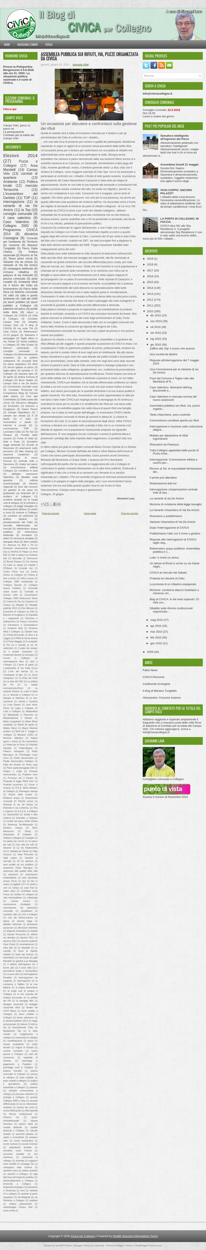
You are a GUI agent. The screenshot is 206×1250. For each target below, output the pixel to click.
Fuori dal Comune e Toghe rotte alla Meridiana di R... (172, 380)
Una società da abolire (163, 354)
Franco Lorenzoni (29, 621)
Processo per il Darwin (20, 778)
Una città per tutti (25, 844)
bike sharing (26, 451)
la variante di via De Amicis (20, 205)
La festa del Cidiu (28, 678)
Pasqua (7, 434)
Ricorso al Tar (29, 255)
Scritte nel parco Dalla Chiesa (22, 821)
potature (33, 1087)
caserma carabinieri (16, 454)
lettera (24, 1024)
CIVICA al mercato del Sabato (168, 572)
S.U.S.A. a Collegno (28, 811)
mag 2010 (157, 619)
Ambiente (10, 182)
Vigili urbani (10, 858)
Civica (48, 44)
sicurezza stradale (24, 538)
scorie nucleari (10, 1144)
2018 (150, 264)
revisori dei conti (25, 1107)
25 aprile (8, 376)
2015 (150, 282)
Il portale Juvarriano (20, 651)
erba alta (8, 948)
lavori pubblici (16, 302)
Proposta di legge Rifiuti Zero (18, 781)
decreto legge (24, 921)
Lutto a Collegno (12, 711)
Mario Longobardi (12, 721)
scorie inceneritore (23, 1141)
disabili (34, 931)
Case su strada (15, 565)
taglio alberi (9, 370)
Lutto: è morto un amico (164, 557)
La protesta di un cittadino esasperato (173, 584)
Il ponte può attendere (163, 477)
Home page (90, 513)
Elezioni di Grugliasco (14, 615)
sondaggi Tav (27, 1164)
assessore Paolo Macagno (18, 868)
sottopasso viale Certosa (17, 1167)
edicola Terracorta (16, 934)
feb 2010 (156, 637)
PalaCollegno (25, 748)
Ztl (18, 861)
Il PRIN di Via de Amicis (26, 638)
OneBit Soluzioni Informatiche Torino (135, 1236)
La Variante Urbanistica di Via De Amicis (174, 510)
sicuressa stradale (13, 1154)
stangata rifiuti (11, 541)
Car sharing (32, 561)
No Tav (30, 431)
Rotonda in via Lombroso (16, 808)
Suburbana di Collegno (17, 834)
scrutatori (27, 535)
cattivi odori (9, 891)
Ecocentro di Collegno (14, 611)
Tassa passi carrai (20, 258)
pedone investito (12, 1071)
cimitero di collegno (24, 894)
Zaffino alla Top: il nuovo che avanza (172, 348)
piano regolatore (17, 364)
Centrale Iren (26, 568)
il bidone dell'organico (19, 964)
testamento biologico (13, 1187)
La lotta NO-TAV (15, 681)
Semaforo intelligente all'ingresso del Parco (174, 137)
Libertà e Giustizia (28, 701)
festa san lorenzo (24, 954)
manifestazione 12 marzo (20, 1041)
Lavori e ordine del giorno (158, 116)
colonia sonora (20, 901)
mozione (14, 245)
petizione (28, 515)
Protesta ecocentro (13, 784)
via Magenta (24, 1197)
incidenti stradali (12, 499)
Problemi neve (30, 774)
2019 (150, 258)
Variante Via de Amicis (18, 261)
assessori (13, 874)
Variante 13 (9, 848)
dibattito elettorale (12, 924)
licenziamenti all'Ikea (14, 509)
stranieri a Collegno (17, 1174)
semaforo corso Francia (17, 1150)
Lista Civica (10, 331)
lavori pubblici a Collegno (20, 303)
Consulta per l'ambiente (20, 240)
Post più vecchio (129, 513)
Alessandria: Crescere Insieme (162, 697)
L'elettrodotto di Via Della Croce (20, 668)
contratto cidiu (10, 914)
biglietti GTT (19, 884)
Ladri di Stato (31, 691)
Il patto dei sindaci (28, 648)
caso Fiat (29, 888)
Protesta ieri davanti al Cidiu (167, 578)
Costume (29, 601)
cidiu (11, 295)
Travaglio (29, 838)
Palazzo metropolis (13, 751)
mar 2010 (156, 631)
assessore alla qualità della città (20, 871)
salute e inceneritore (13, 1137)
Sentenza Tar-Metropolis (20, 824)
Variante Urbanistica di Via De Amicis (172, 521)
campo (15, 888)
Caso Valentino (16, 222)
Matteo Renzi (10, 728)
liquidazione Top (12, 1031)
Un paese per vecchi (13, 841)
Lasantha (99, 1245)
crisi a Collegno (30, 914)
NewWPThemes (63, 1245)
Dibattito (20, 605)
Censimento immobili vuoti (23, 386)
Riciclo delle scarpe (20, 794)
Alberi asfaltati (30, 542)
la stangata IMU (24, 1001)
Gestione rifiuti (15, 628)
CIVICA (23, 315)
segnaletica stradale (20, 1147)
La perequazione (13, 131)
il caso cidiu (25, 968)
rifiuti (35, 364)
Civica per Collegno (83, 1236)
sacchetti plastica (24, 1134)
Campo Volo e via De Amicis (20, 383)
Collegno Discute (12, 585)
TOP (27, 198)
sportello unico (10, 1170)
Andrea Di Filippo (19, 552)
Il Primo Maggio (14, 641)
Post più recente (50, 513)
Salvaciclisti (13, 814)
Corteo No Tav (14, 601)
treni (22, 1190)
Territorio (32, 241)
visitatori (33, 1200)
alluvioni (29, 861)
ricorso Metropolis (12, 1110)
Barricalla (17, 558)
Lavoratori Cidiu (12, 431)
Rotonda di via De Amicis (18, 804)
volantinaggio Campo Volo (18, 1207)
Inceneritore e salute (17, 422)
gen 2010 (156, 643)
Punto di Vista (25, 438)
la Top (25, 210)
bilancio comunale (26, 292)
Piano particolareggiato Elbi (20, 768)
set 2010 (156, 332)
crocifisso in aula (28, 470)
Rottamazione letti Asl (163, 483)
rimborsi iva (11, 1117)
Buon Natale (26, 380)
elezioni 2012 (10, 941)
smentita (20, 1161)
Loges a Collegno (24, 708)
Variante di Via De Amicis (20, 265)
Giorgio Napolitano (19, 412)
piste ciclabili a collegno (15, 1081)
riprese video (26, 1124)
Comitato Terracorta (20, 389)
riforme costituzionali (20, 1114)
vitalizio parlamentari (20, 1204)
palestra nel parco (14, 308)
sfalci (6, 538)
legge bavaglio (25, 506)
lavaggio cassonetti (13, 1004)
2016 (150, 276)
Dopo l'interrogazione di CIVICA (169, 527)
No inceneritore (30, 741)
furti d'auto (24, 957)
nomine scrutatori (13, 1051)
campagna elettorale (20, 268)
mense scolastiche (13, 1044)
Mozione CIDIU (25, 735)
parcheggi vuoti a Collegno (18, 1067)
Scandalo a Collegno (27, 818)
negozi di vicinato (24, 1047)
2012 (150, 299)
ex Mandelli (24, 948)
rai (21, 1104)
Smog (28, 831)
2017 (150, 270)
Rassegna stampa (27, 44)
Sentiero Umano (12, 828)
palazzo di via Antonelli (18, 275)
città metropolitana (12, 898)
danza (6, 921)
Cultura (7, 605)
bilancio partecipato (16, 347)
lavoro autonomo (25, 1017)
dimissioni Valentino (28, 928)
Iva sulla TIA (25, 328)
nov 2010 (156, 321)
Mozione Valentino (13, 738)
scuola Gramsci (30, 1144)
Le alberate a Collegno (18, 695)
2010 (150, 311)
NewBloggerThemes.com (148, 1245)
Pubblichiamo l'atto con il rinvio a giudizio (175, 533)
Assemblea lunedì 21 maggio (179, 164)
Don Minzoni (27, 608)
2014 (150, 287)
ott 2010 (155, 327)
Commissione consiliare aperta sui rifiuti (174, 420)
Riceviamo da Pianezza (164, 444)
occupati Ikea (30, 360)
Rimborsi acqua (11, 798)
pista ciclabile (27, 1077)
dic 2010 (156, 315)
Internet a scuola (14, 425)
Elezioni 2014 (20, 155)
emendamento (27, 944)
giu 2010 (156, 344)
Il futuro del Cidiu (20, 285)
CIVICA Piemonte (153, 677)
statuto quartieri (30, 1170)
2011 (150, 305)
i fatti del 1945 (29, 298)
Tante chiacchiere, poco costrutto (170, 414)
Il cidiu (25, 418)
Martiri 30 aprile (26, 725)
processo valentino (24, 1094)
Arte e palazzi (18, 555)
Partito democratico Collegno (18, 761)
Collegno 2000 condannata (18, 581)
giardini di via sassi (20, 489)
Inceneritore (10, 288)
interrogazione (13, 201)
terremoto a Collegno (17, 1184)
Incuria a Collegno (16, 658)
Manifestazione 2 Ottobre (17, 718)
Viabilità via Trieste (19, 851)
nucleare (12, 515)
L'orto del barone (18, 671)
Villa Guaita (26, 344)
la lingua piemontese (27, 987)
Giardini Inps (31, 631)
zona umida (9, 1210)
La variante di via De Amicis (167, 498)
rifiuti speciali (31, 1110)
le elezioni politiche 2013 (15, 1021)
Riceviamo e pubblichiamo (166, 516)
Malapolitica (32, 711)
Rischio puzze (25, 801)
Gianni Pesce (30, 409)
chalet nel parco (28, 464)
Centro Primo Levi (13, 572)
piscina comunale (14, 278)
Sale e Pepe (11, 441)
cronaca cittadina (16, 272)
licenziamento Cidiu (22, 1027)
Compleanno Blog (13, 393)
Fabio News (150, 670)
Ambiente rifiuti (28, 281)
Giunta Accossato (15, 635)
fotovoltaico (9, 957)
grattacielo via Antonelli (16, 493)
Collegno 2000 (16, 226)
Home (7, 44)
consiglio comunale (17, 214)
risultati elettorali (12, 1127)
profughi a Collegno (13, 1097)
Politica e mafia (12, 771)
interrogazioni (23, 981)
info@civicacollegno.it (156, 732)
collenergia (32, 898)
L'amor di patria (25, 665)
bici (24, 881)
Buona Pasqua (14, 561)
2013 (150, 293)
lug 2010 (156, 338)
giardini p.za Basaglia (27, 961)
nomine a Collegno (27, 512)
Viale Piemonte (25, 854)
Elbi (32, 611)
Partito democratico (24, 758)
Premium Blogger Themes (119, 1245)
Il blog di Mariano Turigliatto (160, 690)
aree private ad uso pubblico (18, 864)
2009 (150, 651)
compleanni (26, 911)
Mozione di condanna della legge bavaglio (175, 504)
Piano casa (32, 764)
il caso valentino (17, 218)
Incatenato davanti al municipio (18, 655)
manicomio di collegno (26, 1037)
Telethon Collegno (12, 838)
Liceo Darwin (14, 705)
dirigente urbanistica (17, 931)
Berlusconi (32, 558)
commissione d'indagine (16, 904)
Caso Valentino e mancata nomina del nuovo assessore (173, 398)
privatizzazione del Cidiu (18, 522)
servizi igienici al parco (20, 367)
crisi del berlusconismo (20, 917)
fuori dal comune (28, 486)
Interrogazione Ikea (13, 661)
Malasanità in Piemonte (20, 715)
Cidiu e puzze (27, 578)
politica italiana (15, 518)
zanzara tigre (25, 373)
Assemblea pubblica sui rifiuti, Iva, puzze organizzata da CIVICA (89, 56)
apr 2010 (156, 625)
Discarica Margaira (27, 402)
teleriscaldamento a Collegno (18, 1181)
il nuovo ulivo (13, 974)
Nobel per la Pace (16, 745)
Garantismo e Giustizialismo (23, 625)
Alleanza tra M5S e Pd (20, 545)
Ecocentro (13, 405)
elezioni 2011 (27, 937)
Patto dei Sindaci (12, 764)
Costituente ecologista (156, 683)
